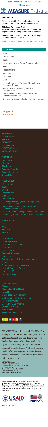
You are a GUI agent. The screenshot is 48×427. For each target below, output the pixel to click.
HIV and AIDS (8, 271)
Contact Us (7, 175)
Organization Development (14, 295)
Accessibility (13, 405)
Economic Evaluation (11, 253)
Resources (8, 50)
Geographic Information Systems (16, 265)
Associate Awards (10, 169)
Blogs (4, 226)
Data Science (8, 250)
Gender (5, 262)
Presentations (8, 193)
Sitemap (5, 405)
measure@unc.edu (12, 371)
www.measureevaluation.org (11, 372)
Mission (5, 163)
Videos (5, 232)
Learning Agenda (9, 283)
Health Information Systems (14, 268)
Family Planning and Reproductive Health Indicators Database (20, 208)
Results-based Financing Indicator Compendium (23, 212)
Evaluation (6, 256)
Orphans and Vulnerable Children (16, 298)
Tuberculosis (7, 310)
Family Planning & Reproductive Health (19, 259)
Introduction (7, 160)
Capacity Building (9, 241)
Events (5, 190)
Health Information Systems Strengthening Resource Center (20, 203)
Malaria (5, 286)
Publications (7, 184)
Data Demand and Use (12, 244)
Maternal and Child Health (13, 289)
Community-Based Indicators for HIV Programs (22, 215)
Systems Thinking (10, 307)
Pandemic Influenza (10, 301)
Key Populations (9, 274)
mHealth (5, 292)
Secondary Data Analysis (13, 304)
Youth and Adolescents (12, 313)
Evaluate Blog (8, 199)
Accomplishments (10, 172)
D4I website (18, 38)
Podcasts (6, 229)
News (4, 223)
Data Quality (7, 247)
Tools (4, 187)
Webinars (6, 196)
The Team (6, 166)
